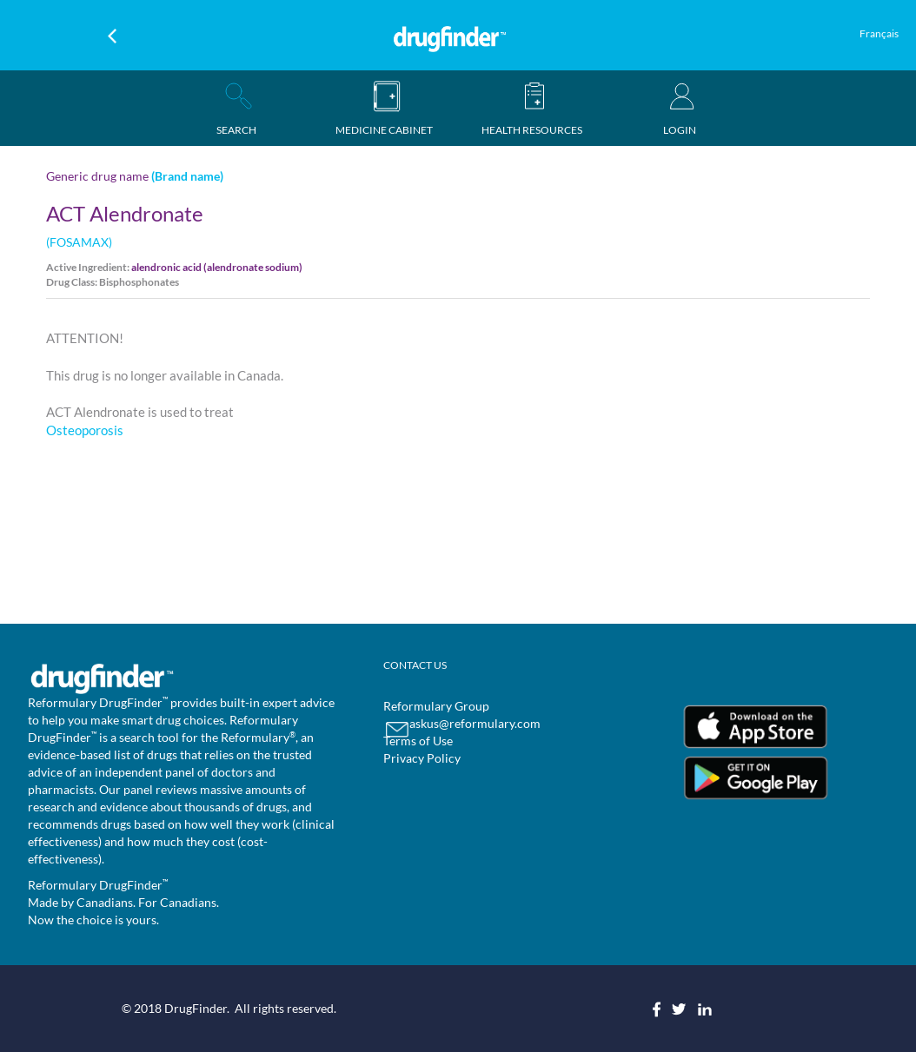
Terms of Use (418, 740)
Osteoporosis (84, 430)
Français (879, 33)
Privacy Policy (422, 758)
